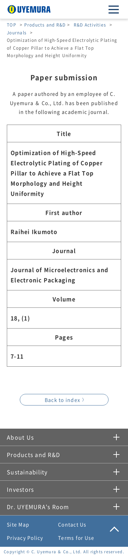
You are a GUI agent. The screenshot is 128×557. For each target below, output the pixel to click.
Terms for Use (76, 537)
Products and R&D (45, 25)
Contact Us (72, 524)
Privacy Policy (25, 537)
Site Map (18, 524)
